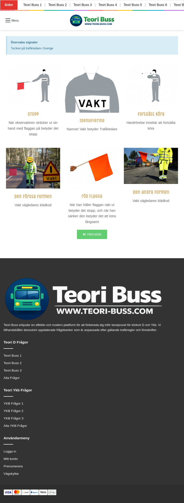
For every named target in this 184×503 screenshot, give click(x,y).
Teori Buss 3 (82, 5)
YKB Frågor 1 (13, 403)
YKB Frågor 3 (13, 418)
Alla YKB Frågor (15, 426)
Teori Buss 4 (107, 5)
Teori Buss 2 (57, 5)
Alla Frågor (12, 378)
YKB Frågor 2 (13, 411)
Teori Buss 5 (133, 5)
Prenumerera (13, 466)
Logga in (10, 451)
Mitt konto (11, 459)
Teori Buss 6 (158, 5)
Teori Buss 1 (32, 5)
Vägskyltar (11, 473)
